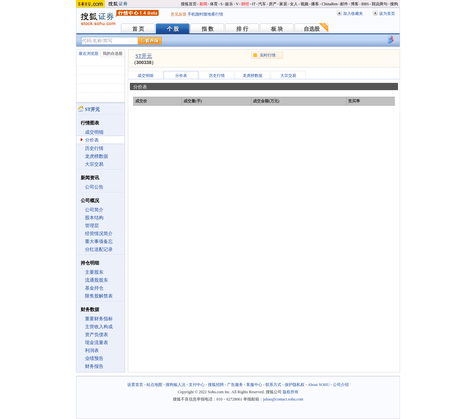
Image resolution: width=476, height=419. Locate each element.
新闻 (203, 4)
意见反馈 (178, 14)
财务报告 (94, 366)
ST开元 (144, 56)
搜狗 (394, 4)
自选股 (312, 29)
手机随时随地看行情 (205, 14)
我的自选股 (113, 53)
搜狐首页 (189, 4)
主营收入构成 (99, 326)
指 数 (208, 29)
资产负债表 (96, 334)
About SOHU (319, 384)
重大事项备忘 (99, 241)
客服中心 (254, 384)
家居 (283, 4)
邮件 (344, 4)
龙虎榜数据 (96, 156)
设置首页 (135, 384)
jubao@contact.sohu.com (283, 399)
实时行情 (268, 55)
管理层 (92, 225)
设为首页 (387, 13)
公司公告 (94, 187)
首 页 (138, 29)
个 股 (173, 29)
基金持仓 (94, 288)
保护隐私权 (294, 384)
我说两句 (379, 4)
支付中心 (197, 384)
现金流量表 (96, 342)
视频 (304, 4)
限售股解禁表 (99, 296)
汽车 (262, 4)
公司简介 (94, 209)
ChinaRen (329, 4)
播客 (315, 4)
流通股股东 (96, 280)
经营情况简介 (99, 233)
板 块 (277, 29)
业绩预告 (94, 358)
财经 (245, 4)
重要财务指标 (99, 318)
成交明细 (94, 132)
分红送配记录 (99, 249)
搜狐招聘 (216, 384)
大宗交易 (94, 164)
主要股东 (94, 272)
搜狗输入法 (175, 384)
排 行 (242, 29)
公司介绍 (341, 384)
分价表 (92, 140)
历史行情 (94, 148)
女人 (294, 4)
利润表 (92, 350)
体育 (214, 4)
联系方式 (273, 384)
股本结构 (94, 217)
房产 (273, 4)
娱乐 (229, 4)
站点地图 (154, 384)
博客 (355, 4)
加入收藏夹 (353, 13)
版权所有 (290, 392)
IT (254, 4)
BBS (365, 4)
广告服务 (235, 384)
